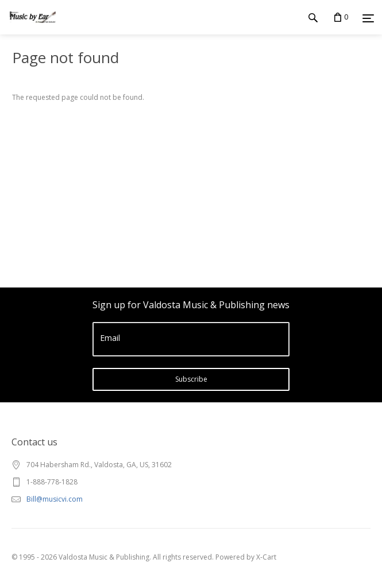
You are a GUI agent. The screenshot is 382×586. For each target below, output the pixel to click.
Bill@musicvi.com (54, 499)
